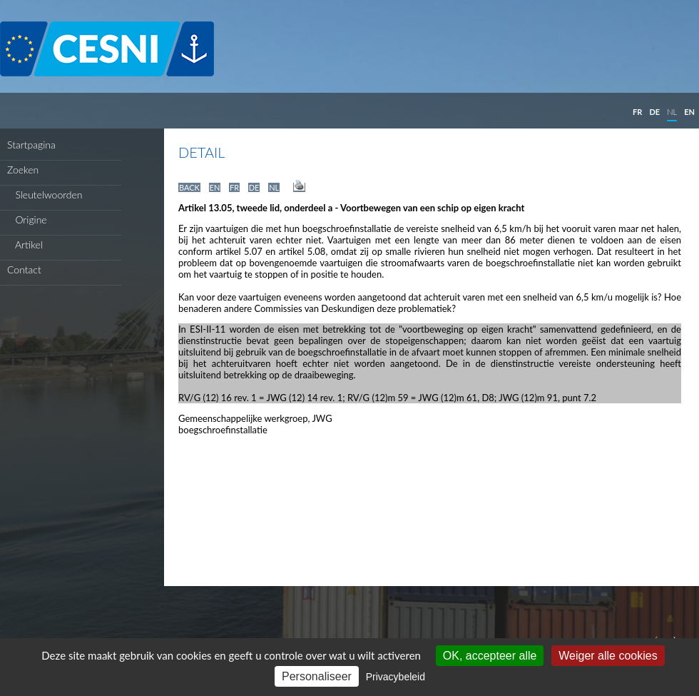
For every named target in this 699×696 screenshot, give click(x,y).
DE (654, 111)
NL (672, 111)
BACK (189, 187)
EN (689, 111)
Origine (27, 219)
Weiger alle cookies (607, 656)
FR (637, 111)
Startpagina (31, 144)
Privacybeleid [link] (395, 676)
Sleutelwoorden (45, 194)
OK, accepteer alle (490, 656)
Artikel (25, 244)
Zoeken (23, 169)
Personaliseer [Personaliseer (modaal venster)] (317, 676)
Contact (24, 269)
